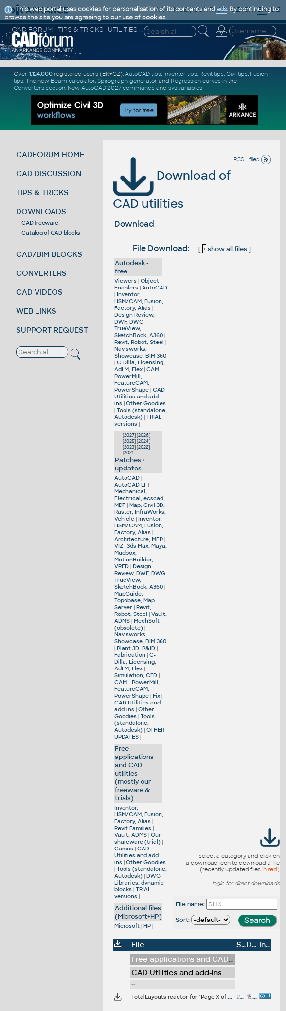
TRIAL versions (132, 893)
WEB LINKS (36, 311)
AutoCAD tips (143, 74)
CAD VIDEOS (39, 292)
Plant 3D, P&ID (136, 648)
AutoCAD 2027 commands (118, 87)
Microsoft (127, 925)
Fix (156, 695)
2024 (143, 441)
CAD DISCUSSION (48, 173)
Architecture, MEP (138, 539)
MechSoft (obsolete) (137, 624)
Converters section (39, 87)
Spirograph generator (127, 80)
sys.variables (185, 87)
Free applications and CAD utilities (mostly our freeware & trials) (134, 773)
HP (147, 925)
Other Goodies (146, 403)
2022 (143, 447)
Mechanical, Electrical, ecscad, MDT (139, 498)
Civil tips (237, 74)
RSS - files (252, 159)
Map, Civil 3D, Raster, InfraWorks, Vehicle (140, 512)
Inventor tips (180, 74)
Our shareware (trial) (137, 838)
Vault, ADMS (130, 834)
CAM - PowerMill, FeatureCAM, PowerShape (138, 379)
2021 (129, 453)
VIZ (118, 545)
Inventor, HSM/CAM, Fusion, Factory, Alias (138, 301)
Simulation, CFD (135, 675)
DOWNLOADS (41, 211)
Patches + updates (130, 464)
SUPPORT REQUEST (52, 330)
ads (221, 9)
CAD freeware (39, 222)
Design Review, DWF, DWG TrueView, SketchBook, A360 (138, 325)
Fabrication (129, 654)
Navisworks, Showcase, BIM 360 (140, 352)
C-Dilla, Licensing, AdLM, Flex (139, 366)
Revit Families (132, 828)
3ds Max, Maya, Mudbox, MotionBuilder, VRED (140, 556)
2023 (129, 447)
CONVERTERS (41, 273)
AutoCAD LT (130, 484)
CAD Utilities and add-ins (139, 396)
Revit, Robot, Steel (139, 342)
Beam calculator (73, 80)
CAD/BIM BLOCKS (49, 254)
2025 (129, 441)
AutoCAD (154, 287)
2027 (129, 435)
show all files (224, 248)
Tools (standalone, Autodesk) (140, 413)
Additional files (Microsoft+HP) (138, 912)
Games (123, 848)
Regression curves (196, 80)
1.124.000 (41, 74)
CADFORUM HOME (50, 154)
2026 (143, 435)
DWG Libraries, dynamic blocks (139, 882)
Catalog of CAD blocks (50, 232)
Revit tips (211, 74)
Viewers (125, 280)
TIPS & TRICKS (42, 192)
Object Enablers (136, 284)
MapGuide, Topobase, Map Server (134, 600)
